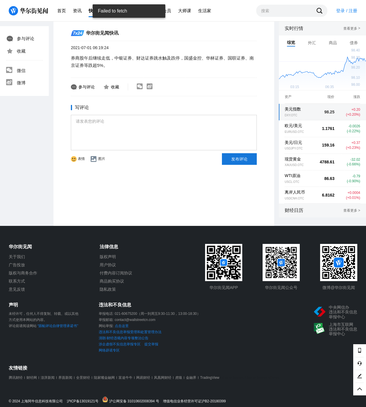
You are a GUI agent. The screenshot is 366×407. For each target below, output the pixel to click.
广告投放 (17, 265)
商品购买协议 (112, 281)
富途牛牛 (125, 378)
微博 (15, 83)
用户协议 (108, 265)
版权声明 (108, 256)
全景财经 (83, 378)
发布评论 (239, 159)
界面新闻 (65, 378)
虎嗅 (178, 378)
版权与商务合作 (23, 273)
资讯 (77, 10)
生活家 (204, 10)
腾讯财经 (16, 378)
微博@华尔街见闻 (338, 287)
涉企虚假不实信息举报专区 (120, 344)
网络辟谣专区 (109, 350)
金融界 (191, 378)
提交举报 (151, 344)
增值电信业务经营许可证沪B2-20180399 (194, 401)
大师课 (184, 10)
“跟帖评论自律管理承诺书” (57, 326)
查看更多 (351, 28)
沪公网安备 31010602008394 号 (132, 400)
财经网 (31, 378)
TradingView (209, 378)
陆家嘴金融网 (104, 378)
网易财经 (143, 378)
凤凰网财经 (162, 378)
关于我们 (17, 256)
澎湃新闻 (48, 378)
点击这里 (122, 326)
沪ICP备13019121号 (84, 401)
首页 (61, 10)
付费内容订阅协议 (116, 273)
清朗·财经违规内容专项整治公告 (123, 338)
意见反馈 (17, 289)
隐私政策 (108, 289)
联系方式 (17, 281)
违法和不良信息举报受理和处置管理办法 (130, 332)
